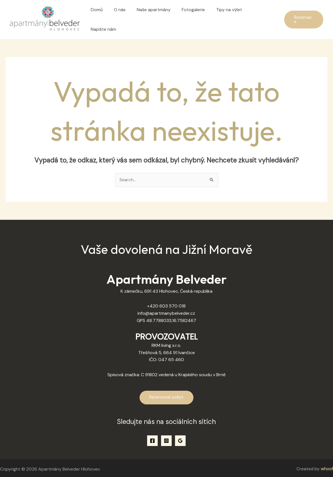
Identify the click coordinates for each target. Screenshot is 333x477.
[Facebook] (152, 438)
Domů (102, 18)
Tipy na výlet (226, 18)
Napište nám (260, 18)
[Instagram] (166, 438)
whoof (326, 466)
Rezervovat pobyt (166, 394)
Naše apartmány (155, 18)
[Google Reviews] (180, 438)
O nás (123, 18)
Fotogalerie (192, 18)
